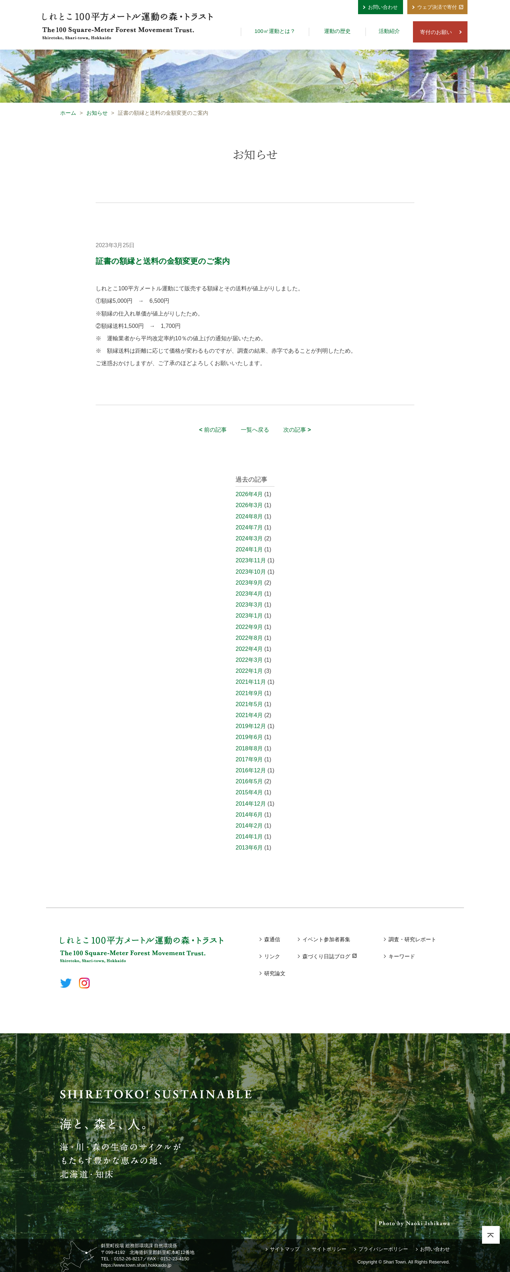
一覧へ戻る (255, 430)
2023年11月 (251, 560)
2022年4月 (249, 649)
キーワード (402, 956)
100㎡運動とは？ (274, 31)
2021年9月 (249, 693)
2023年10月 (251, 572)
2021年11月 (251, 682)
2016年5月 (249, 781)
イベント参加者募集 (326, 939)
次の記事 (297, 430)
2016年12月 (251, 770)
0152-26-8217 (128, 1258)
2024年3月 (249, 538)
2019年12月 (251, 726)
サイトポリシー (329, 1249)
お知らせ (97, 113)
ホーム (68, 113)
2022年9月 (249, 627)
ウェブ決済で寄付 (437, 7)
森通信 (272, 939)
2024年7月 (249, 527)
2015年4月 (249, 792)
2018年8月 (249, 748)
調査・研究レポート (412, 939)
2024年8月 (249, 516)
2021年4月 (249, 715)
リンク (272, 956)
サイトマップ (285, 1249)
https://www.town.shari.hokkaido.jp (136, 1265)
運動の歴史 (337, 31)
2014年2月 (249, 826)
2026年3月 (249, 505)
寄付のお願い (436, 32)
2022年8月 (249, 638)
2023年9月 (249, 583)
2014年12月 (251, 804)
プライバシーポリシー (383, 1249)
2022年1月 (249, 671)
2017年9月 (249, 759)
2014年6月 (249, 815)
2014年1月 (249, 837)
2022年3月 (249, 660)
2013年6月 (249, 848)
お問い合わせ (383, 7)
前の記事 (213, 430)
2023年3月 (249, 605)
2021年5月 (249, 704)
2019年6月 (249, 737)
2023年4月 (249, 594)
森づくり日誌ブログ (326, 956)
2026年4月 (249, 494)
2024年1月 (249, 549)
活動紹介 (389, 31)
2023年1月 (249, 616)
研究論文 (274, 973)
